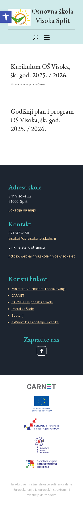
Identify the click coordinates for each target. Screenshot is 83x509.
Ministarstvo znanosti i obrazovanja (39, 288)
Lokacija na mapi (22, 210)
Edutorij (17, 315)
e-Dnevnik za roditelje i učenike (35, 322)
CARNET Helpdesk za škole (32, 302)
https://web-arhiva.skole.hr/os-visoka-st (41, 256)
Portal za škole (23, 308)
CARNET (18, 295)
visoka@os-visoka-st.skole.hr (32, 238)
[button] (6, 17)
